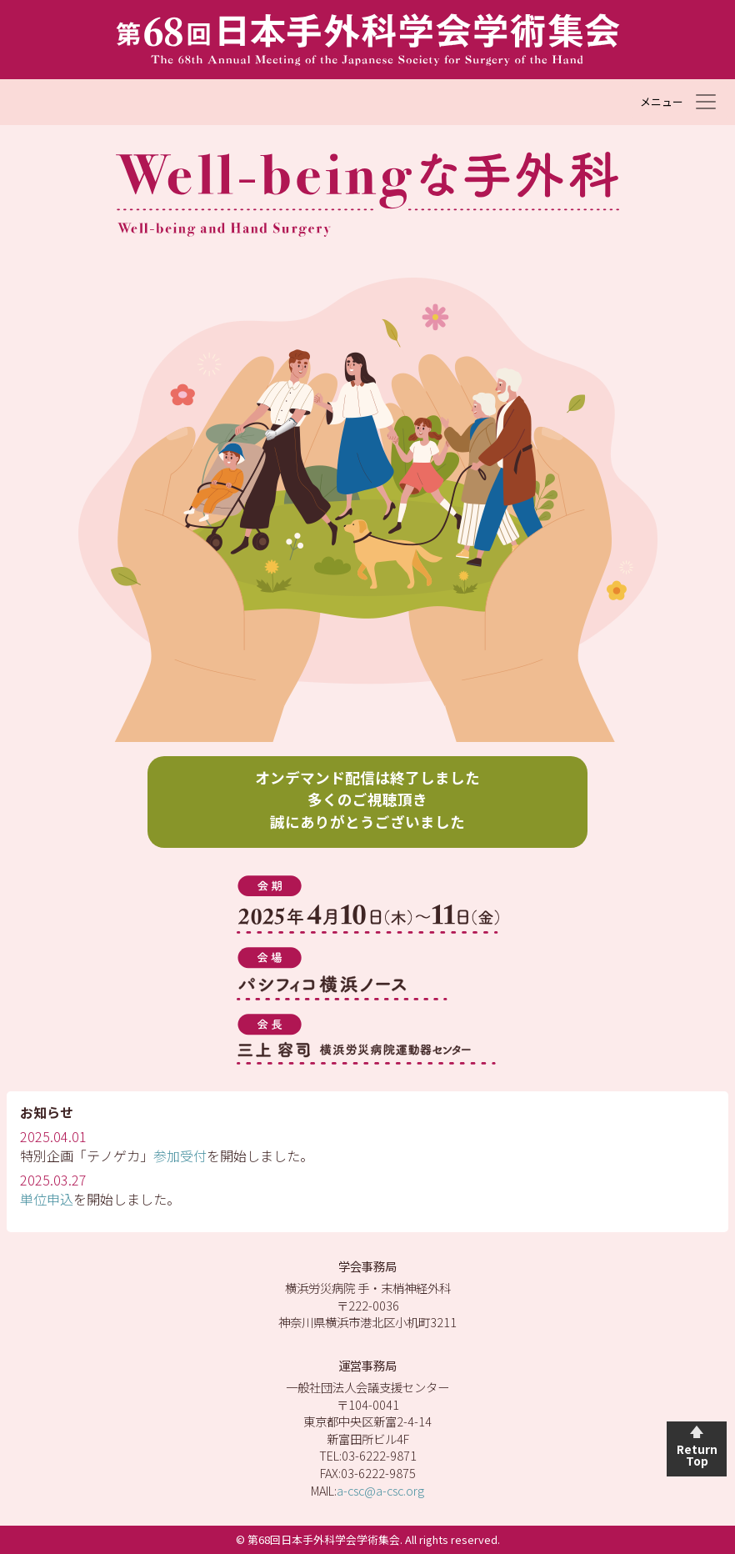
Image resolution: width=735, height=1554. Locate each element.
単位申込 (46, 1199)
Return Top (697, 1455)
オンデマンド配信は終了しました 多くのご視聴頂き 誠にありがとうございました (367, 799)
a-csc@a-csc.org (380, 1490)
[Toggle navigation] (679, 102)
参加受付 (180, 1155)
